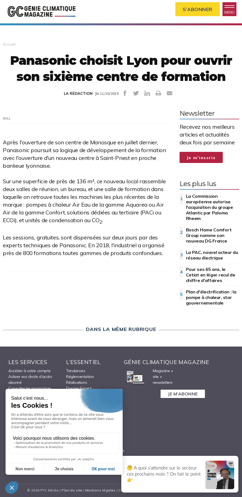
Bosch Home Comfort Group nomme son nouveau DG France (209, 235)
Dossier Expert (78, 388)
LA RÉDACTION (78, 93)
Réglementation (80, 376)
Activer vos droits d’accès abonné (30, 379)
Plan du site (72, 490)
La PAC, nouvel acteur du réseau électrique (212, 255)
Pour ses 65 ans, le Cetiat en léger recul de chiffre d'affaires (210, 274)
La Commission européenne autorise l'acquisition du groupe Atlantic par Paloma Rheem (209, 207)
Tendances (75, 370)
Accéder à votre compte (29, 370)
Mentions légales (100, 490)
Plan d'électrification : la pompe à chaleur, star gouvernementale (211, 297)
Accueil (9, 44)
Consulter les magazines (29, 388)
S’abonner (197, 9)
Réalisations (76, 382)
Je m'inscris (201, 157)
